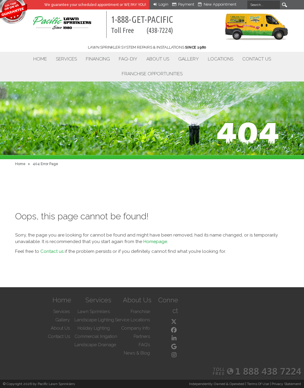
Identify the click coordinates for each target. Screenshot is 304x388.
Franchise (140, 311)
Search (285, 5)
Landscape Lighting (94, 319)
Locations (220, 59)
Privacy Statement (286, 384)
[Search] (263, 5)
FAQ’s (144, 344)
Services (66, 59)
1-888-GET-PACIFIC (142, 24)
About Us (157, 59)
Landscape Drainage (95, 344)
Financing (98, 59)
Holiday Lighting (93, 328)
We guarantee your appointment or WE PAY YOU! (95, 5)
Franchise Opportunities (152, 73)
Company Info (135, 328)
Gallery (188, 59)
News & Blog (137, 353)
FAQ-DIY (128, 59)
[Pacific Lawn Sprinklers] (51, 19)
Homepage (155, 241)
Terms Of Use (258, 384)
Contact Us (256, 59)
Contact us (52, 251)
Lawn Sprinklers (93, 311)
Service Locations (132, 319)
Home (40, 59)
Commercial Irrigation (96, 336)
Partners (142, 336)
